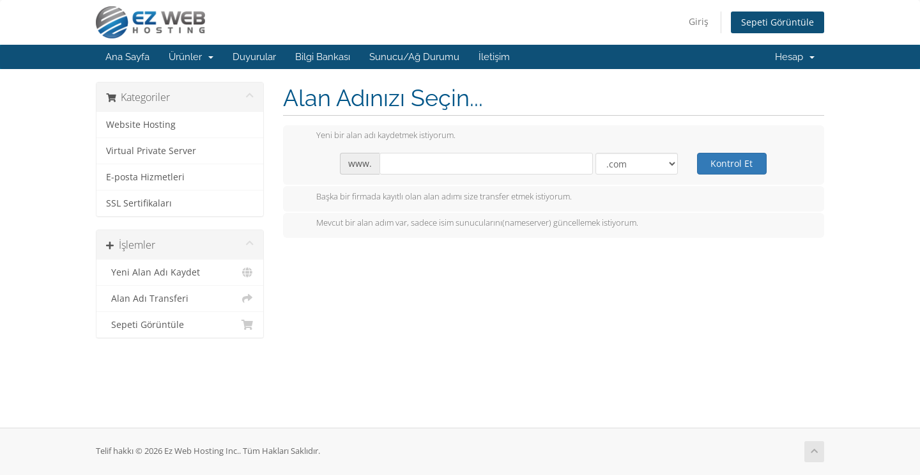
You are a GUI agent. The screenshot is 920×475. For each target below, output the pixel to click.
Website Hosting (141, 124)
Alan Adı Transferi (180, 298)
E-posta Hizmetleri (145, 177)
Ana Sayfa (127, 57)
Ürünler (191, 57)
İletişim (494, 57)
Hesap (795, 57)
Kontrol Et (731, 163)
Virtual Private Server (151, 151)
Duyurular (254, 57)
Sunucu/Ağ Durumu (414, 57)
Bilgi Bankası (322, 57)
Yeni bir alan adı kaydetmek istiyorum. (376, 136)
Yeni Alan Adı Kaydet (180, 272)
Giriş (699, 21)
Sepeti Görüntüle (777, 22)
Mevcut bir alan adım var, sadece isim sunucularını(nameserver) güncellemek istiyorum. (467, 224)
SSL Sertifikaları (139, 203)
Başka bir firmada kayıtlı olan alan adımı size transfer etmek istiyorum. (434, 198)
